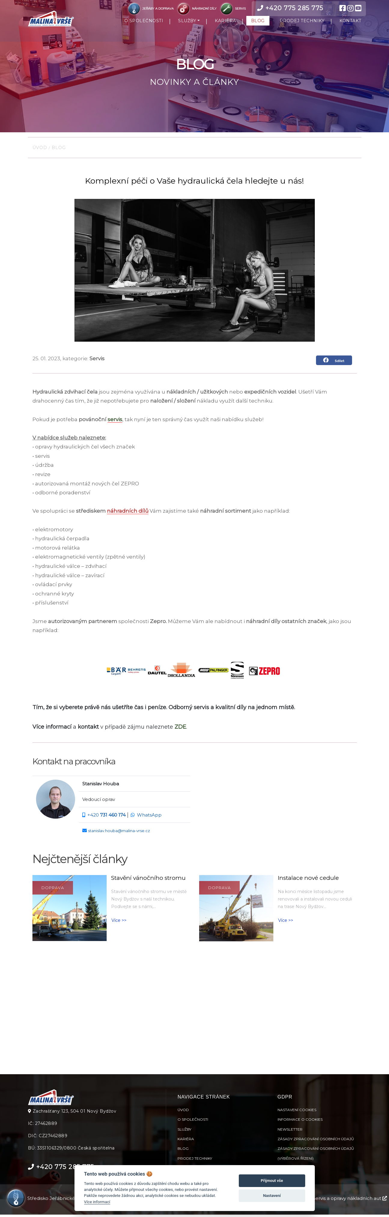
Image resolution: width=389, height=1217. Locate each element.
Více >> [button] (118, 923)
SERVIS (232, 8)
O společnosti (193, 1121)
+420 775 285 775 (290, 8)
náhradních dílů (127, 514)
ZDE (180, 729)
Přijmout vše (272, 1180)
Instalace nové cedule (308, 880)
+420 (106, 817)
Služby (184, 1131)
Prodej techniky (195, 1160)
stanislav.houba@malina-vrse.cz (119, 833)
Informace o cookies (300, 1121)
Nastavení (272, 1195)
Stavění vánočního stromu (148, 880)
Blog (58, 150)
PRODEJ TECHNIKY (302, 22)
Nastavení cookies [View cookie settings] (297, 1112)
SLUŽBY (187, 22)
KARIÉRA (225, 22)
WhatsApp (149, 817)
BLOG (258, 22)
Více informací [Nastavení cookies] (97, 1201)
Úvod (40, 150)
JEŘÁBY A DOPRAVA (150, 8)
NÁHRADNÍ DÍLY (196, 8)
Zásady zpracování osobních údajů (316, 1141)
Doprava (52, 890)
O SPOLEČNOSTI (143, 22)
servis (115, 422)
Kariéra (186, 1141)
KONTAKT (350, 22)
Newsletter (290, 1131)
